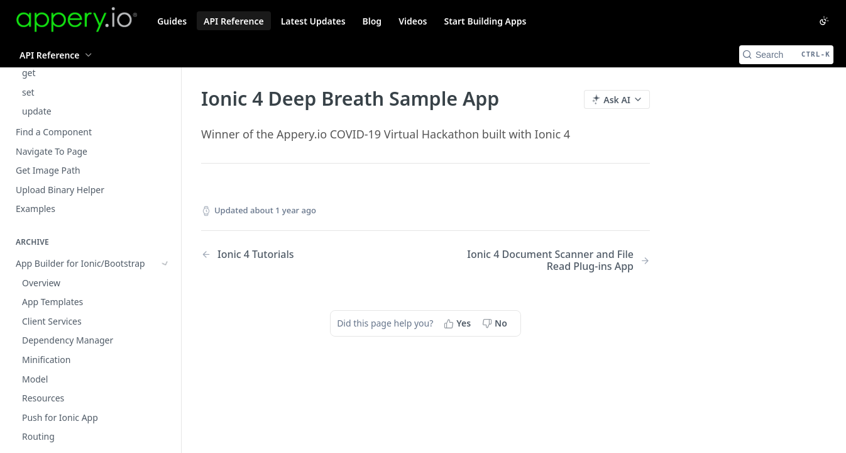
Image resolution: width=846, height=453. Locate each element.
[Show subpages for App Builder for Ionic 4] (165, 371)
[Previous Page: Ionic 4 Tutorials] (297, 254)
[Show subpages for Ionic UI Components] (165, 224)
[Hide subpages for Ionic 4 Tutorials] (165, 422)
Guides (172, 21)
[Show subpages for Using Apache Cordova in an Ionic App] (165, 320)
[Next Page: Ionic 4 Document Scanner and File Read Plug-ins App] (554, 260)
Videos (412, 21)
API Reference (234, 21)
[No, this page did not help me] (496, 323)
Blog (372, 21)
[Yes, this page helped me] (458, 323)
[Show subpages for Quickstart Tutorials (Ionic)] (165, 263)
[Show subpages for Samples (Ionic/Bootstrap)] (165, 301)
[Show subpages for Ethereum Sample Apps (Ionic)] (165, 282)
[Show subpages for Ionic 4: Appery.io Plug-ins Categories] (165, 391)
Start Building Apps (485, 21)
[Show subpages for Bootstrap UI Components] (165, 243)
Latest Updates (313, 21)
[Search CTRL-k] (786, 54)
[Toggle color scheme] (824, 20)
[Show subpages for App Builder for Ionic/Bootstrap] (165, 205)
